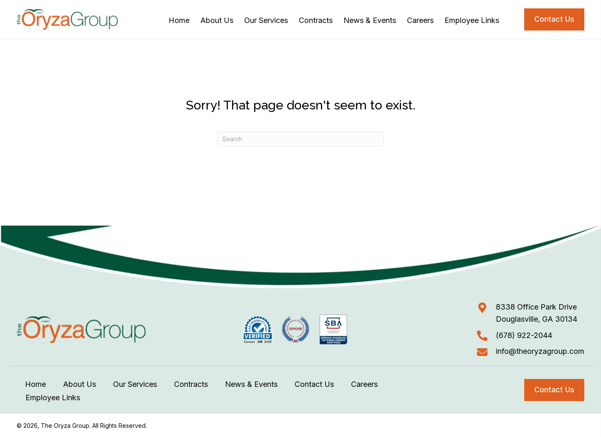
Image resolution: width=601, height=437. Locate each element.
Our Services (135, 384)
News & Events (251, 384)
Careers (364, 384)
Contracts (191, 384)
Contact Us (314, 384)
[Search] (300, 139)
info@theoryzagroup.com (540, 351)
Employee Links (52, 397)
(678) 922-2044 (524, 335)
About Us (79, 384)
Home (35, 384)
